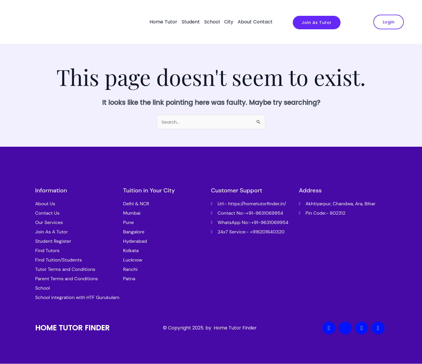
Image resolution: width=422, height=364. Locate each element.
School (212, 21)
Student (191, 21)
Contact (263, 21)
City (228, 21)
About (245, 21)
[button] (172, 22)
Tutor (171, 21)
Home (156, 21)
